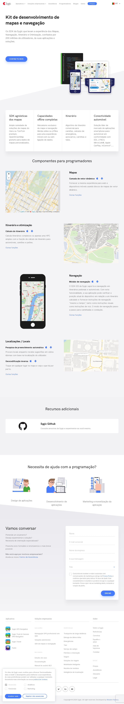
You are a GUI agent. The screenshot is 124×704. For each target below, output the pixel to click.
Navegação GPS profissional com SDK (47, 635)
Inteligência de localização (73, 672)
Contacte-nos (16, 59)
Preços (95, 666)
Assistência (52, 4)
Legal (95, 678)
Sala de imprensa (96, 647)
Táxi (65, 645)
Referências (97, 632)
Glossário (96, 674)
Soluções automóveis (42, 640)
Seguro (66, 657)
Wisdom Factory (112, 700)
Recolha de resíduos (71, 668)
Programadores (65, 4)
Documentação (40, 662)
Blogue (75, 4)
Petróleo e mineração (72, 653)
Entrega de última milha (72, 637)
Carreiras (96, 636)
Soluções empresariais (36, 4)
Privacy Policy (107, 576)
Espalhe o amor (96, 640)
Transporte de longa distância (75, 633)
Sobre (83, 4)
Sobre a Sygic (98, 628)
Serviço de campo (70, 649)
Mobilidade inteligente (72, 664)
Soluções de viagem (71, 661)
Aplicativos (20, 4)
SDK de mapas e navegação (45, 644)
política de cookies (40, 679)
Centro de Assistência (28, 557)
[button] (92, 567)
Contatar (96, 652)
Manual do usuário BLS (43, 665)
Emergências (68, 641)
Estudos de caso (41, 658)
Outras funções (75, 195)
